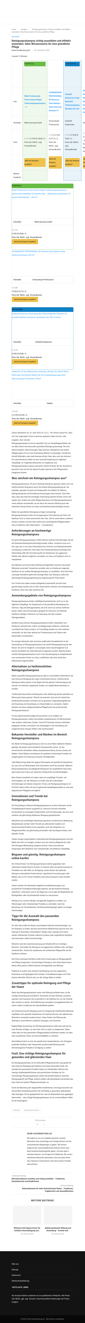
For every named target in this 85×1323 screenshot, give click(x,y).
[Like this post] (40, 1124)
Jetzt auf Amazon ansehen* (31, 162)
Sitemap (15, 1270)
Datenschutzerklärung (20, 1281)
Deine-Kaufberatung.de (21, 50)
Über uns (15, 1264)
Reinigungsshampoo (31, 1110)
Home (14, 29)
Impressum (16, 1275)
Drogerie (24, 29)
